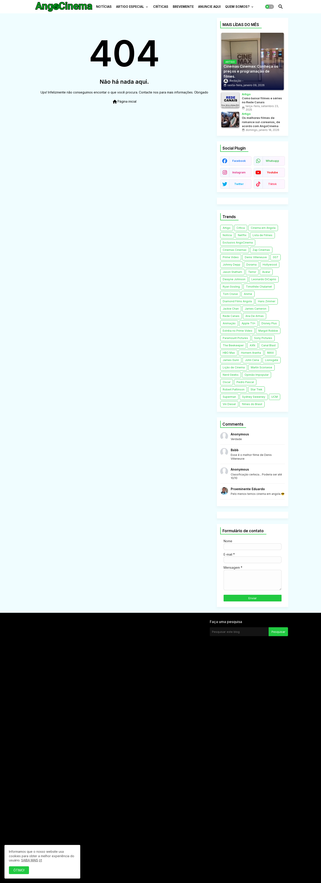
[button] (269, 6)
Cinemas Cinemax (235, 250)
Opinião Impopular (257, 374)
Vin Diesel (229, 404)
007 (275, 257)
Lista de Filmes (262, 235)
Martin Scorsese (261, 367)
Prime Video (231, 257)
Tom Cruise (230, 294)
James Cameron (255, 308)
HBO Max (229, 352)
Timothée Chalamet (259, 286)
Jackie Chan (231, 308)
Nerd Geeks (231, 374)
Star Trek (256, 389)
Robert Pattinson (234, 389)
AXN (252, 345)
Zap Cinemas (261, 250)
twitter (239, 184)
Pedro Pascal (245, 382)
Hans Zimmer (266, 301)
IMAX (270, 352)
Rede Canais (231, 316)
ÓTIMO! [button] (19, 870)
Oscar (226, 382)
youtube (272, 172)
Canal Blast (268, 345)
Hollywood (270, 264)
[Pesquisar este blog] (239, 631)
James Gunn (231, 360)
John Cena (252, 360)
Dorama (251, 264)
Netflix (242, 235)
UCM (274, 396)
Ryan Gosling (231, 286)
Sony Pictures (263, 338)
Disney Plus (269, 323)
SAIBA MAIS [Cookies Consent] (29, 860)
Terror (252, 272)
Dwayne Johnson (234, 279)
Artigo (226, 227)
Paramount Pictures (235, 338)
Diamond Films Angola (237, 301)
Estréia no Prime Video (237, 330)
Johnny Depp (231, 264)
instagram (238, 172)
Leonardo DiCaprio (263, 279)
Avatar (266, 272)
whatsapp (272, 160)
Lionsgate (271, 360)
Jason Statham (232, 272)
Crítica (241, 227)
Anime (248, 294)
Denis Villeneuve (256, 257)
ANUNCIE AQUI (209, 6)
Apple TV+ (248, 323)
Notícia (227, 235)
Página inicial (124, 101)
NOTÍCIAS (104, 6)
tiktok (272, 184)
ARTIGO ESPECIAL (130, 6)
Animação (229, 323)
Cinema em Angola (263, 227)
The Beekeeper (233, 345)
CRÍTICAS (160, 6)
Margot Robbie (268, 330)
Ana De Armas (254, 316)
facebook (239, 160)
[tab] (104, 8)
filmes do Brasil (252, 404)
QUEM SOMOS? (237, 6)
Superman (229, 396)
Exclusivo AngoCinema (238, 242)
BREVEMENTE (183, 6)
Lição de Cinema (234, 367)
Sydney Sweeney (253, 396)
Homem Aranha (251, 352)
